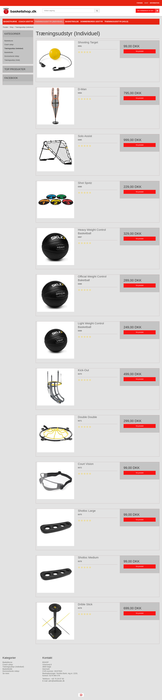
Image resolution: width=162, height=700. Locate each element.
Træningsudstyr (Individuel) (13, 48)
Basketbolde (8, 52)
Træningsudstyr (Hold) (12, 60)
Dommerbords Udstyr (11, 56)
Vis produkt (140, 51)
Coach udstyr (9, 44)
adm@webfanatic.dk (56, 681)
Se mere (6, 673)
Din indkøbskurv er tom (148, 11)
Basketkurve (8, 41)
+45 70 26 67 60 (57, 679)
